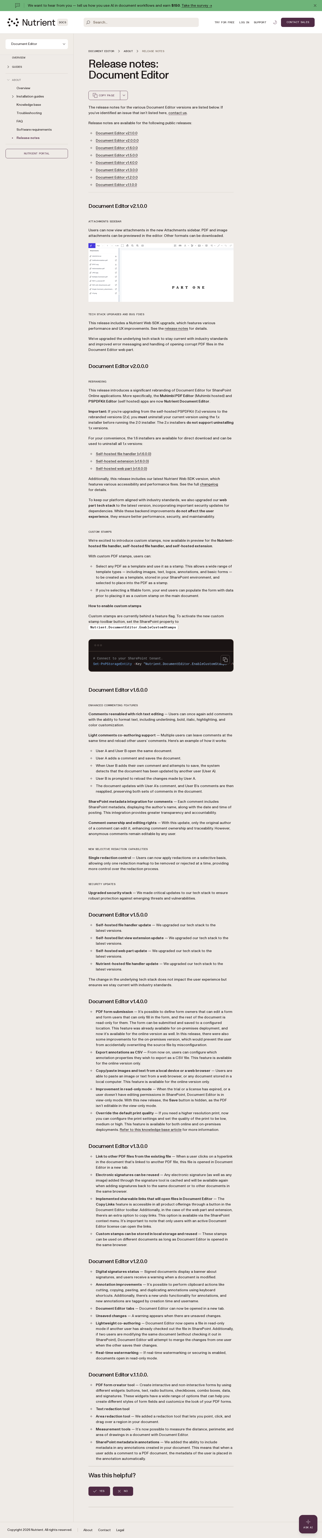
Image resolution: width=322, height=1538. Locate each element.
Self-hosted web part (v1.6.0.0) (121, 468)
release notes (176, 328)
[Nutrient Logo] (37, 22)
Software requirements (34, 129)
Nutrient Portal (37, 153)
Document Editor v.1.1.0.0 (116, 184)
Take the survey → (196, 5)
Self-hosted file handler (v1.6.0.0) (123, 453)
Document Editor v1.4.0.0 (117, 162)
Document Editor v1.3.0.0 (117, 170)
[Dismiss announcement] (315, 5)
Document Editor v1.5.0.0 (117, 155)
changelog (209, 484)
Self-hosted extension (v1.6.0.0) (122, 461)
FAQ (20, 121)
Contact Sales (298, 22)
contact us (177, 112)
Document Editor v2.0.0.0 (117, 140)
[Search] (141, 22)
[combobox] (124, 95)
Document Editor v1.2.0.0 (117, 177)
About (88, 1530)
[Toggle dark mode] (275, 22)
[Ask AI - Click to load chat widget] (308, 1524)
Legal (120, 1530)
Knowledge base (29, 105)
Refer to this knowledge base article (150, 1129)
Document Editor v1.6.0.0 (117, 147)
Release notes (28, 138)
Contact (104, 1530)
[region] (161, 661)
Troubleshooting (29, 113)
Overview (18, 57)
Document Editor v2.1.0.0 (117, 133)
